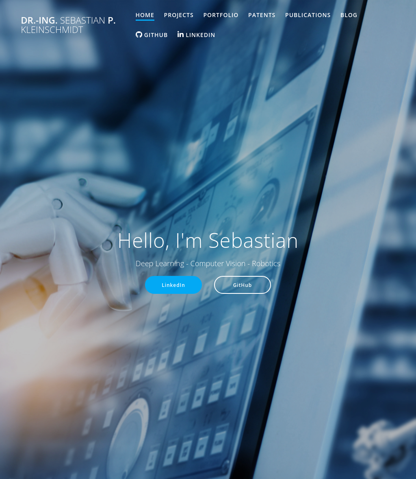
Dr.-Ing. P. (68, 25)
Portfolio (220, 15)
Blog (349, 15)
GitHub (242, 285)
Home (145, 15)
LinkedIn (173, 285)
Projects (179, 15)
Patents (261, 15)
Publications (308, 15)
